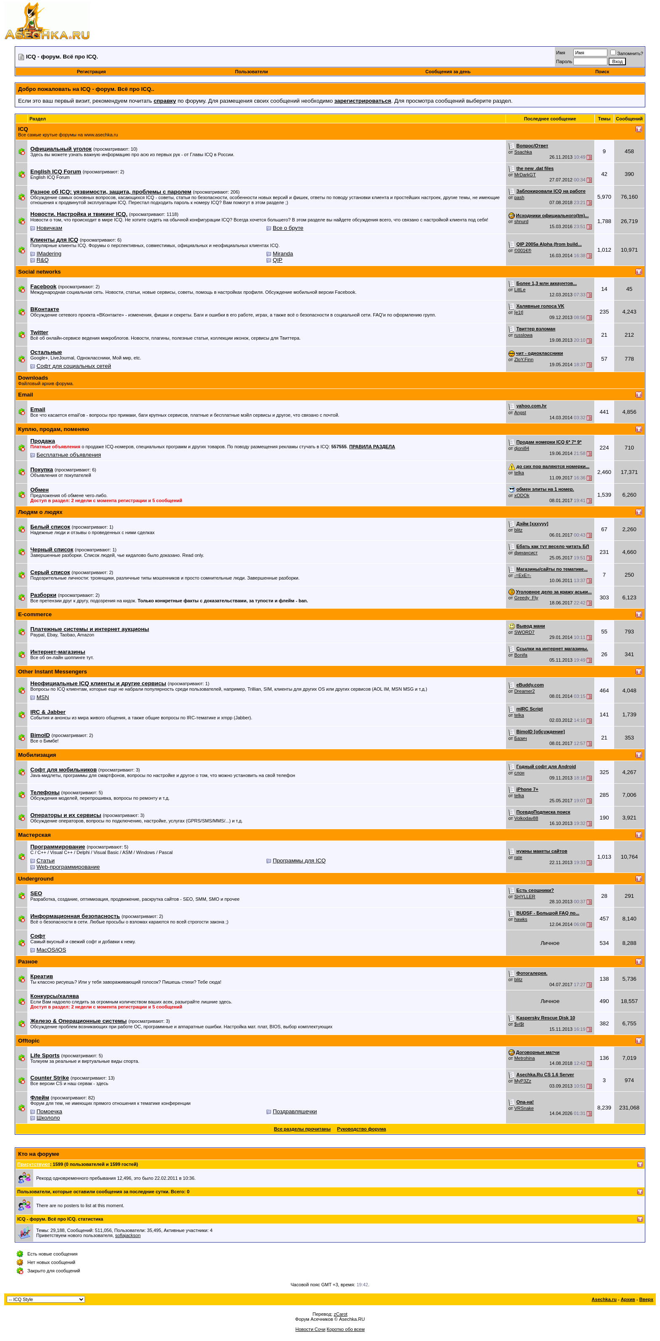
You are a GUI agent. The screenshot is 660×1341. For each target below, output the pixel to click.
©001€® (523, 250)
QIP (277, 260)
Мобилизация (37, 755)
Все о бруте (288, 228)
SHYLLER (524, 896)
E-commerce (35, 614)
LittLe (520, 289)
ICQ (23, 129)
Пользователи (251, 71)
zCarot (340, 1314)
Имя (560, 52)
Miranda (283, 253)
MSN (43, 697)
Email (25, 394)
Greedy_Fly (526, 597)
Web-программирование (68, 867)
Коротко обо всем (346, 1329)
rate (518, 857)
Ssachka (523, 151)
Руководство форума (361, 1128)
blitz (518, 529)
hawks (520, 919)
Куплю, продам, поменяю (53, 429)
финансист (526, 552)
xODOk (522, 495)
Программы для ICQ (299, 860)
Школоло (48, 1118)
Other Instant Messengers (52, 671)
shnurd (521, 221)
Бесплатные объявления (69, 455)
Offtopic (29, 1041)
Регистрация (91, 71)
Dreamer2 (524, 691)
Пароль (564, 61)
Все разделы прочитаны (302, 1128)
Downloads (33, 378)
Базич (520, 738)
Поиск (602, 71)
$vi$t (519, 1024)
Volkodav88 (526, 818)
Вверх (646, 1299)
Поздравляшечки (295, 1111)
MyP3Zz (522, 1080)
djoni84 (521, 448)
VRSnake (524, 1108)
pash (519, 197)
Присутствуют (33, 1164)
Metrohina (524, 1058)
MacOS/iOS (51, 950)
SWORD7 (524, 632)
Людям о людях (40, 512)
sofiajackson (128, 1235)
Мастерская (34, 835)
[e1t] (518, 312)
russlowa (523, 335)
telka (519, 472)
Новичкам (49, 228)
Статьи (46, 860)
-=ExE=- (522, 575)
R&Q (43, 260)
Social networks (39, 272)
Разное (28, 961)
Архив (628, 1299)
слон (519, 772)
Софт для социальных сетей (74, 366)
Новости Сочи (310, 1329)
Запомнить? (626, 53)
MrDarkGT (525, 174)
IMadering (49, 253)
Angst (520, 412)
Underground (35, 878)
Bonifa (520, 654)
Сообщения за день (448, 71)
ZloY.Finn (524, 359)
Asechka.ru (604, 1299)
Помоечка (49, 1111)
